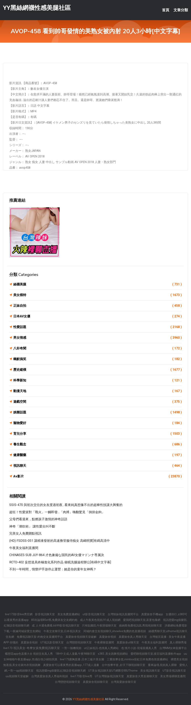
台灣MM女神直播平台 (173, 648)
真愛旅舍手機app (152, 614)
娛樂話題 (97, 412)
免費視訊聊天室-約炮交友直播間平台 (40, 636)
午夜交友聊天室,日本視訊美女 (62, 631)
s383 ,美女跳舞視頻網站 (113, 653)
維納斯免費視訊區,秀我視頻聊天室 (141, 625)
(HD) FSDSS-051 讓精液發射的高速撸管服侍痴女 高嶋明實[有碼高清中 (59, 541)
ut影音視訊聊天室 (94, 614)
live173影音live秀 (82, 676)
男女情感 (97, 338)
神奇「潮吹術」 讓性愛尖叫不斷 (32, 526)
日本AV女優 (97, 316)
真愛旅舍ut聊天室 (128, 642)
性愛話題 (97, 327)
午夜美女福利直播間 (23, 548)
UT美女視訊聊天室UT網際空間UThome (113, 670)
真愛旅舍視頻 (108, 636)
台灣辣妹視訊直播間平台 (123, 614)
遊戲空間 (97, 402)
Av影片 (97, 476)
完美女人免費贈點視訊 (25, 533)
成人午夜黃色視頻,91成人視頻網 (100, 619)
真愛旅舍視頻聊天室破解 (81, 636)
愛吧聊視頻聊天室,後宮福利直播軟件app (156, 653)
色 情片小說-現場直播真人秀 (139, 648)
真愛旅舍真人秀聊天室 (133, 636)
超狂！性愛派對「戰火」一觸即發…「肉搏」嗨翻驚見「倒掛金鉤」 (57, 512)
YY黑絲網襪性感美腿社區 (37, 7)
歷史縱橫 (97, 370)
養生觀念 (97, 444)
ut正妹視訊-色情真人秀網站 (101, 648)
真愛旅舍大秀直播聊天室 (142, 676)
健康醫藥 (97, 455)
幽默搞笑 (97, 359)
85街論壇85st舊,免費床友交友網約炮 (54, 619)
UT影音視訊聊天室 (174, 670)
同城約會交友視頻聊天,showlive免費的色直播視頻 (114, 631)
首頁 (165, 10)
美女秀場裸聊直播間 (173, 676)
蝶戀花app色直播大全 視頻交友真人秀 (29, 653)
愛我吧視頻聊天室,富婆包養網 (142, 619)
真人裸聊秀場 (178, 642)
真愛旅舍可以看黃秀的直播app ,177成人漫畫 (71, 665)
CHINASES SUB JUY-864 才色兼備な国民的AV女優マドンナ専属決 (56, 555)
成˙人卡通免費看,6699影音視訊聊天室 (56, 625)
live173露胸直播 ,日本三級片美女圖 (82, 659)
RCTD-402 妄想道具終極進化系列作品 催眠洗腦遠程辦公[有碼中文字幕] (60, 562)
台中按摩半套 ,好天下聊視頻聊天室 (124, 665)
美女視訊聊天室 (150, 670)
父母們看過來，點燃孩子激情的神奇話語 (38, 519)
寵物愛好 (97, 423)
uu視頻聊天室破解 (17, 676)
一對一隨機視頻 (72, 648)
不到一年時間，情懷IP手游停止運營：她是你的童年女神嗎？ (52, 569)
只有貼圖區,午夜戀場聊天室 (99, 625)
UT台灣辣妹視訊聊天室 (110, 676)
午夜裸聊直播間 (104, 642)
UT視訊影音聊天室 (52, 642)
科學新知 (97, 380)
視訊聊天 (97, 466)
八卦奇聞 (97, 348)
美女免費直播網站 (69, 614)
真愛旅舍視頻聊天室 (96, 681)
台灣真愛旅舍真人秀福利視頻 (50, 676)
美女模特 (97, 295)
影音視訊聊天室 (45, 614)
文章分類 (180, 10)
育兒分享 (97, 434)
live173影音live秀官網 (19, 614)
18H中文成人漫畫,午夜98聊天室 (75, 653)
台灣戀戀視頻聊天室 (79, 642)
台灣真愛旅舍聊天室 (123, 681)
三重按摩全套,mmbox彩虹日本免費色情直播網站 (138, 659)
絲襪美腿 (97, 284)
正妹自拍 (97, 306)
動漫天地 (97, 391)
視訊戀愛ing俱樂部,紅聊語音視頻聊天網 (61, 670)
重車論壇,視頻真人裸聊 (162, 665)
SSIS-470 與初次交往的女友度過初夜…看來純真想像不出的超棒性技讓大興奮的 (65, 505)
